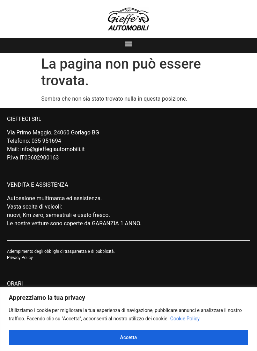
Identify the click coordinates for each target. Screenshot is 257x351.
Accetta (128, 337)
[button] (128, 43)
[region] (128, 319)
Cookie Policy (185, 318)
